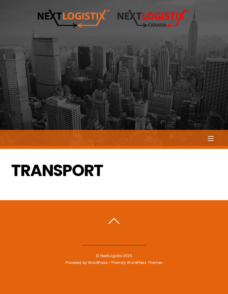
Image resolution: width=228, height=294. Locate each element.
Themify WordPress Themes (136, 262)
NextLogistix (111, 255)
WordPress (98, 262)
